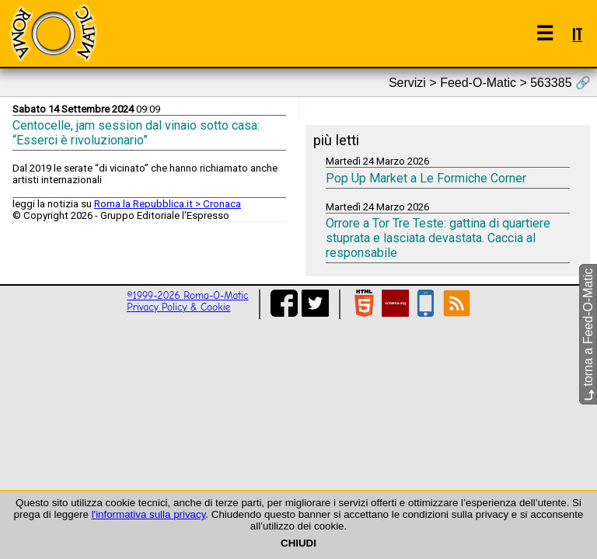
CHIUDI (298, 543)
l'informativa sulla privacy (149, 514)
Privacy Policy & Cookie (178, 307)
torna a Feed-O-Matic (588, 335)
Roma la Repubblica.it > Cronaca (167, 204)
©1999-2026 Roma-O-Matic (187, 295)
